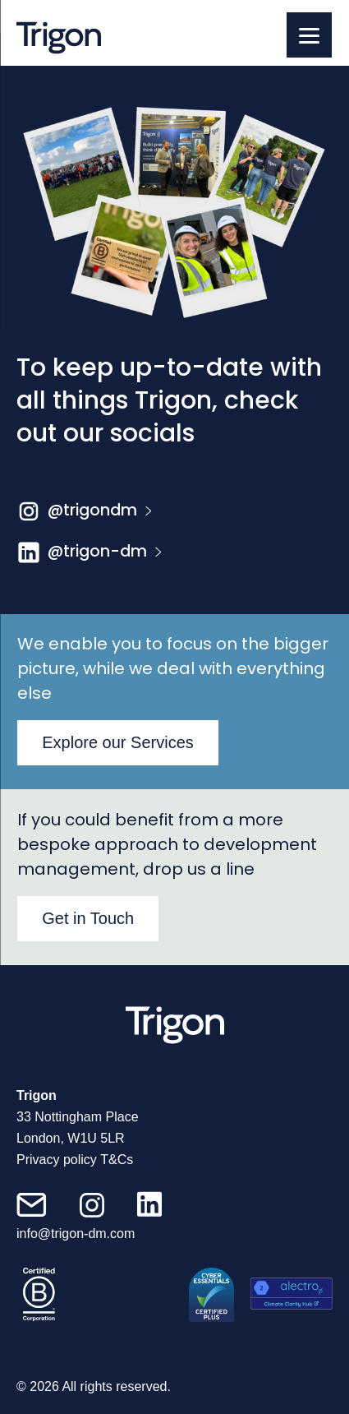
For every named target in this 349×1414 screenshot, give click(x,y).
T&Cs (116, 1160)
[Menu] (309, 35)
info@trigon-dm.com (75, 1234)
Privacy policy (56, 1160)
